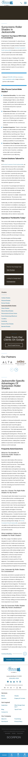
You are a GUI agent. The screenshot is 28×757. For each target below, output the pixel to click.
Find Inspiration (11, 281)
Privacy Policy (18, 721)
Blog (2, 709)
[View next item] (16, 369)
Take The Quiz (11, 270)
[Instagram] (20, 681)
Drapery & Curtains (19, 698)
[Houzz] (17, 681)
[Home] (7, 3)
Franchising (17, 718)
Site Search (4, 721)
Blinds (3, 695)
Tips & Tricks (18, 709)
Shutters (3, 698)
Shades (16, 695)
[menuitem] (14, 298)
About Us (3, 718)
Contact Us (4, 712)
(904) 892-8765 (11, 77)
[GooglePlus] (14, 681)
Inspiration (4, 705)
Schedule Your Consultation (14, 659)
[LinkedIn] (11, 681)
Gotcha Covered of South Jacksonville (13, 164)
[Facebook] (8, 681)
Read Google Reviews (14, 345)
